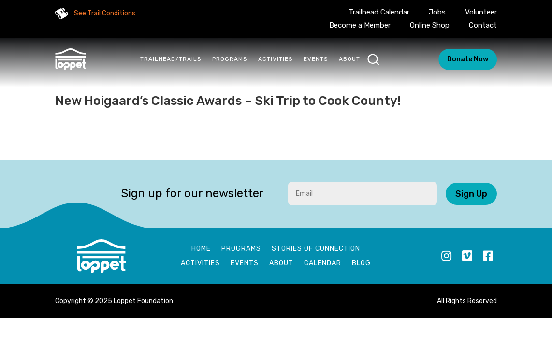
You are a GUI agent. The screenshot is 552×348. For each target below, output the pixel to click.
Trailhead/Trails (171, 59)
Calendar (322, 263)
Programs (229, 59)
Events (316, 59)
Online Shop (430, 25)
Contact (483, 25)
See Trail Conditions (104, 13)
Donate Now (467, 59)
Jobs (437, 12)
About (349, 59)
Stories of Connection (316, 249)
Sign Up (471, 193)
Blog (361, 263)
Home (201, 249)
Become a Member (360, 25)
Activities (275, 59)
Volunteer (481, 12)
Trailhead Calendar (379, 12)
